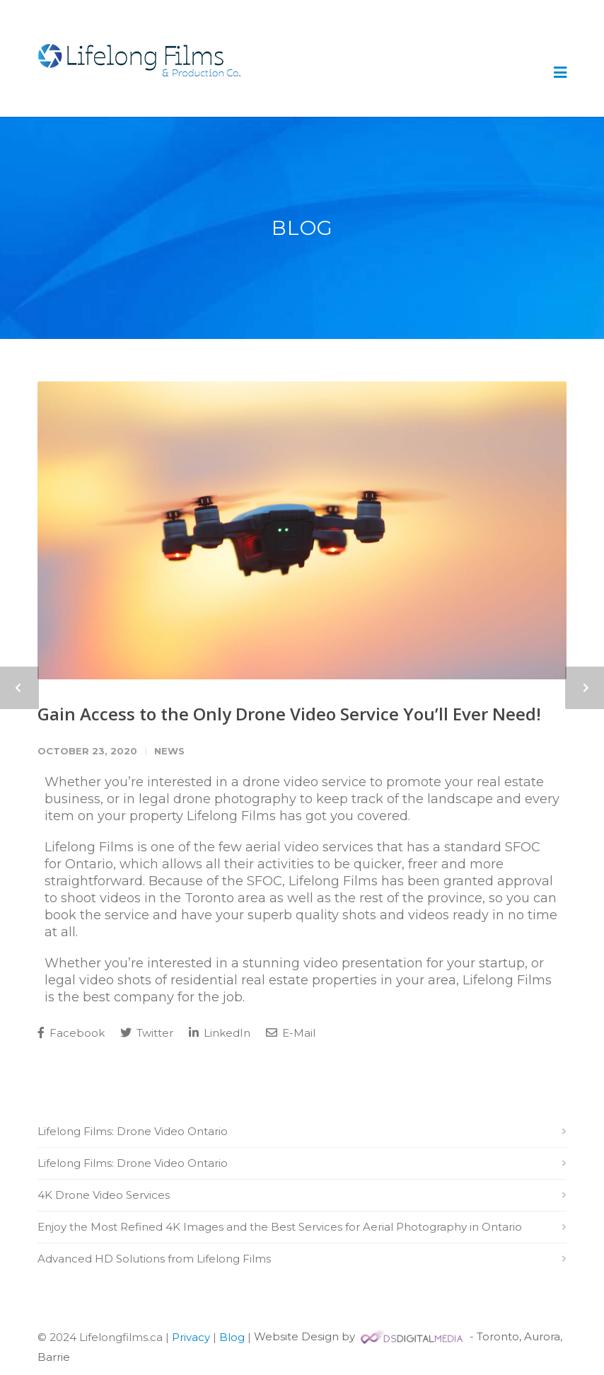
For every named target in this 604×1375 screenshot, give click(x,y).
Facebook (71, 1033)
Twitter (146, 1033)
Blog (232, 1336)
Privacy (191, 1336)
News (169, 750)
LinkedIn (219, 1033)
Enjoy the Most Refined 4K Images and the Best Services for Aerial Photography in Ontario (279, 1226)
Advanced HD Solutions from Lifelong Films (154, 1258)
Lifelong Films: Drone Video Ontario (132, 1131)
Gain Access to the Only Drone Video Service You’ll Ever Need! (289, 713)
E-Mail (290, 1033)
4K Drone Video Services (103, 1195)
